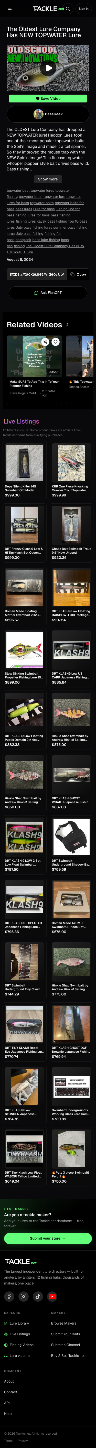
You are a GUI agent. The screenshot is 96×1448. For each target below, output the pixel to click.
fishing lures (26, 221)
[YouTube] (52, 1296)
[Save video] (55, 342)
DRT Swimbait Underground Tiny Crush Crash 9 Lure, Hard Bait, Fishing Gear (22, 987)
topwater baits (42, 203)
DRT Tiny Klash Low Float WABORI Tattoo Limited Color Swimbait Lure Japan (23, 1174)
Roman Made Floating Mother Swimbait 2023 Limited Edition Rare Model (24, 613)
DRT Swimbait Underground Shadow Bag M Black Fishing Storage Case (71, 863)
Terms (8, 1441)
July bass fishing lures (34, 227)
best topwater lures (38, 190)
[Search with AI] (67, 8)
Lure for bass (44, 209)
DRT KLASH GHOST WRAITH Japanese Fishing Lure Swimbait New (71, 800)
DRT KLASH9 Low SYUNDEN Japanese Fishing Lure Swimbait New (21, 1112)
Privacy (23, 1441)
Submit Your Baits (65, 1334)
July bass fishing (29, 234)
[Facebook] (9, 1296)
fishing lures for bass (32, 215)
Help (8, 1414)
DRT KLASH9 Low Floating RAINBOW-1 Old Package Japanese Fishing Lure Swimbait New (71, 613)
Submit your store (48, 1238)
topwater (14, 190)
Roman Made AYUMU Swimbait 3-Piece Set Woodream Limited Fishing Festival (71, 925)
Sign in (84, 9)
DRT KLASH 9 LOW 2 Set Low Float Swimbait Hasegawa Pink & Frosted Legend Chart (23, 863)
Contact (10, 1392)
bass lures (23, 209)
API (7, 1403)
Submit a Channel (65, 1345)
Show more (48, 179)
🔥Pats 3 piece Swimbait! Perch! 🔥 (70, 1174)
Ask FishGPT (48, 293)
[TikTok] (38, 1296)
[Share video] (45, 342)
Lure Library (16, 1323)
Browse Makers (63, 1323)
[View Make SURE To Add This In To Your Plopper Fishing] (34, 356)
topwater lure (54, 197)
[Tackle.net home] (48, 8)
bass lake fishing (46, 240)
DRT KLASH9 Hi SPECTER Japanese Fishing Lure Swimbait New (23, 925)
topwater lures (30, 197)
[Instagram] (23, 1296)
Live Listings (17, 1334)
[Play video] (48, 68)
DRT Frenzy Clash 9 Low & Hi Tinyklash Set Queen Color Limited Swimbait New (24, 551)
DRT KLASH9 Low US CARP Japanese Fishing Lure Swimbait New (69, 675)
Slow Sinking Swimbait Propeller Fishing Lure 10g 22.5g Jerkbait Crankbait (24, 675)
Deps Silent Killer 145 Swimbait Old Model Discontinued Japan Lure (23, 488)
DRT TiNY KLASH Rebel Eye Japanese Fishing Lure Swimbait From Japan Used (24, 1050)
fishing (19, 246)
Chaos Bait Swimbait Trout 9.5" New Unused (71, 551)
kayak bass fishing (52, 221)
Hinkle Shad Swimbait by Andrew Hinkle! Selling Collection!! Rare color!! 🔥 (71, 738)
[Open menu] (9, 8)
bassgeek (23, 240)
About (9, 1381)
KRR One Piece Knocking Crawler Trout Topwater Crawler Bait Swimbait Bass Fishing (70, 488)
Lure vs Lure (17, 1356)
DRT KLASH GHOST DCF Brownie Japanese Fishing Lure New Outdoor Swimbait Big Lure (71, 1050)
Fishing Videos (19, 1345)
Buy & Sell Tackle (68, 1356)
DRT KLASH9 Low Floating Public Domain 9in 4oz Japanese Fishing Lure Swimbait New (24, 738)
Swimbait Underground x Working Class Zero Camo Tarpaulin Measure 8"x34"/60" (71, 1112)
